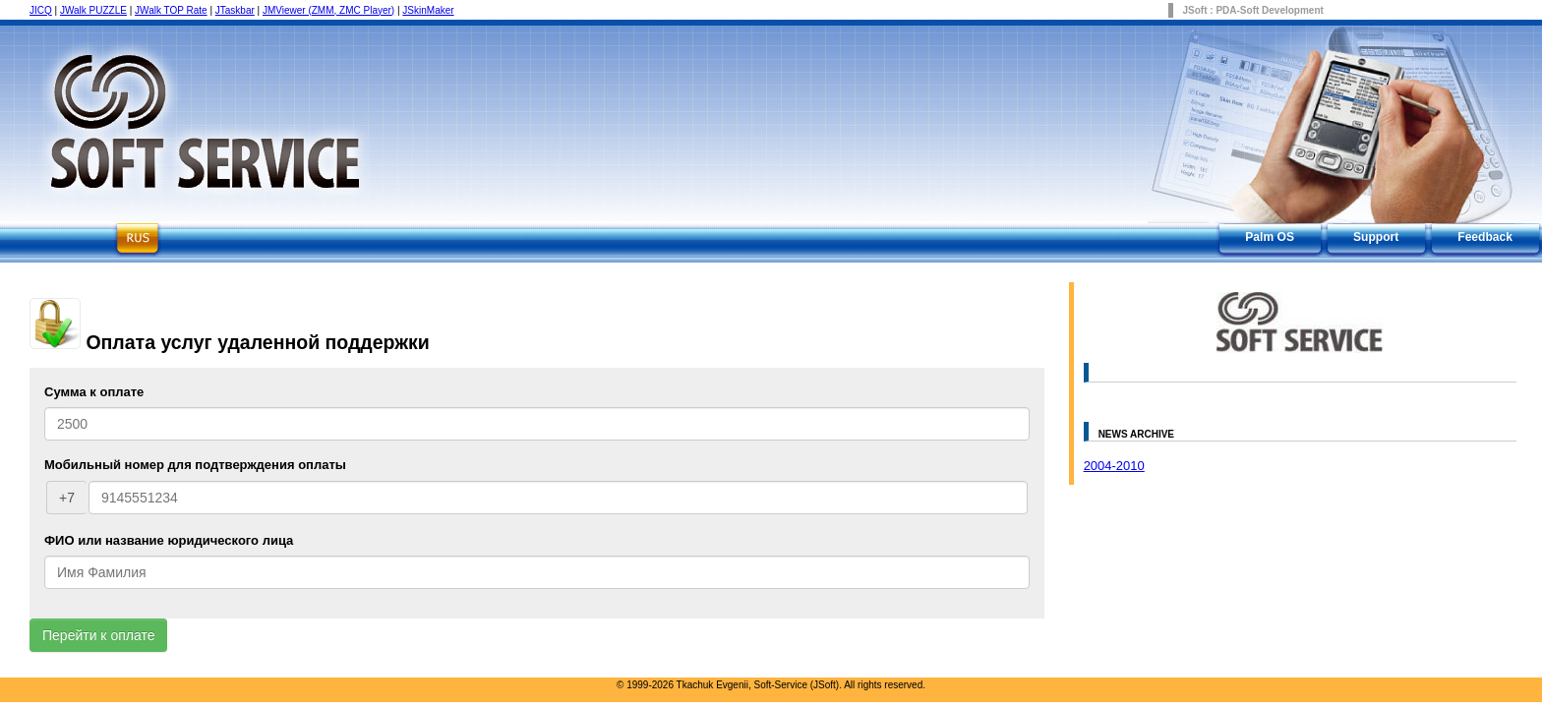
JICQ (41, 10)
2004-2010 (1114, 465)
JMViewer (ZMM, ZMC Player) (328, 10)
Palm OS (1269, 237)
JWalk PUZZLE (93, 10)
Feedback (1484, 237)
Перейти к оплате (98, 635)
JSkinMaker (427, 10)
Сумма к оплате (94, 391)
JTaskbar (235, 10)
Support (1375, 237)
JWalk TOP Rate (171, 10)
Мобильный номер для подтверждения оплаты (195, 464)
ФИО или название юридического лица (168, 540)
